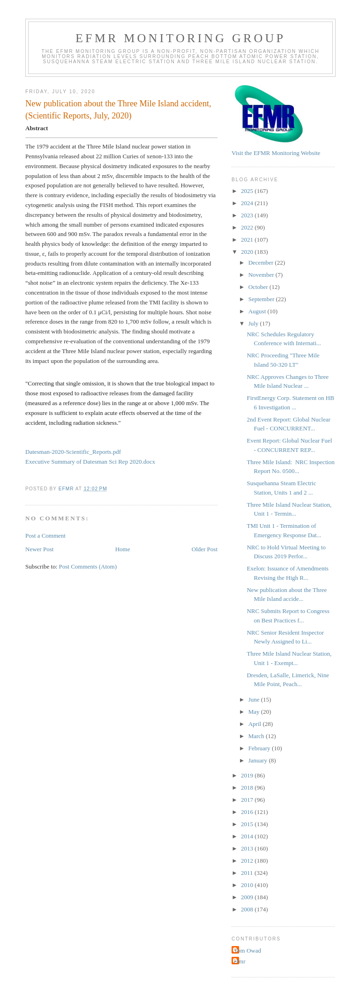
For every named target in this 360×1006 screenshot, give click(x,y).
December (261, 262)
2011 (248, 872)
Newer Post (39, 549)
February (260, 748)
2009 (248, 897)
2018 (248, 787)
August (258, 311)
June (254, 699)
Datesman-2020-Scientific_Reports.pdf (73, 451)
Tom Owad (247, 950)
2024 (248, 203)
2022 (248, 227)
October (259, 286)
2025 (248, 190)
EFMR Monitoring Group (180, 38)
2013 (248, 848)
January (258, 760)
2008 (248, 909)
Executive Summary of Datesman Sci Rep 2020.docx (90, 461)
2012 (248, 860)
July (254, 323)
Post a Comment (45, 535)
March (257, 736)
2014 (248, 836)
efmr (240, 961)
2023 (248, 215)
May (254, 711)
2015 (248, 824)
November (262, 274)
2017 (248, 799)
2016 (248, 811)
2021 (248, 239)
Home (122, 549)
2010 (248, 884)
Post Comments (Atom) (88, 566)
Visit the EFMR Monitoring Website (276, 152)
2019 (248, 775)
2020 (248, 251)
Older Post (205, 549)
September (262, 299)
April (255, 723)
